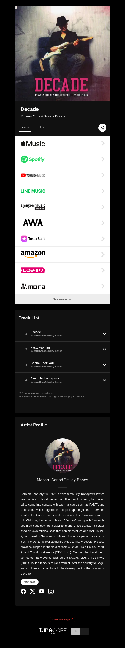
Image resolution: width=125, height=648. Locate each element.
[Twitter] (32, 592)
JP (84, 631)
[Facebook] (23, 593)
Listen (25, 127)
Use (43, 127)
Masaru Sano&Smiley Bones (43, 116)
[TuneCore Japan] (53, 633)
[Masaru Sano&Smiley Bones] (63, 455)
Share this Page (62, 619)
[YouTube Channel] (41, 592)
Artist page (30, 582)
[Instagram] (51, 593)
